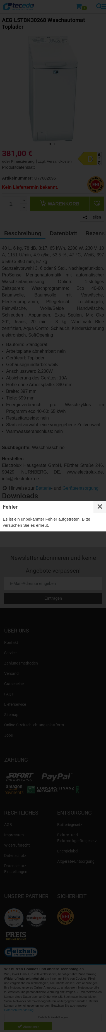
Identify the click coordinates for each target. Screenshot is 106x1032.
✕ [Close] (100, 506)
